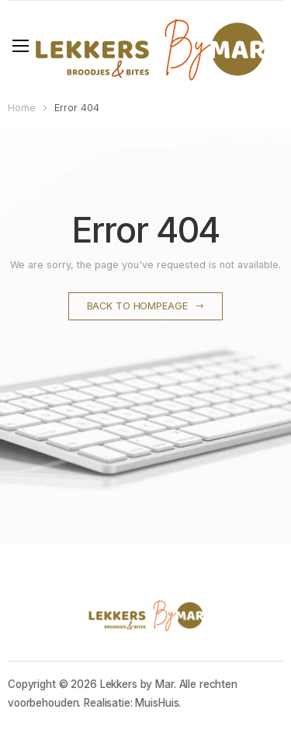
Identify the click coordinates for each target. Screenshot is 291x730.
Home (22, 108)
